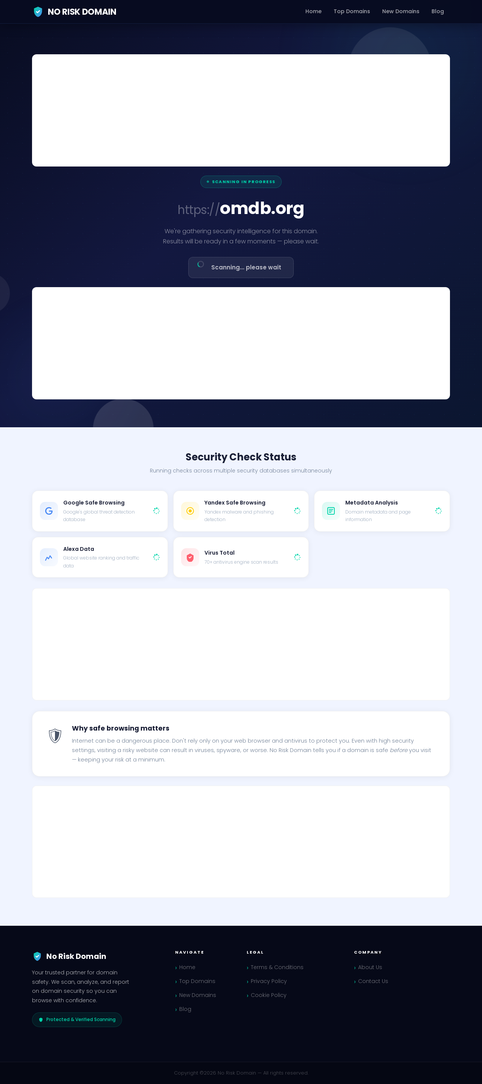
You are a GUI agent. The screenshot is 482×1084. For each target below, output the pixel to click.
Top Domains (352, 11)
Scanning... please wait (238, 265)
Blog (438, 11)
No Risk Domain (74, 12)
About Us (370, 967)
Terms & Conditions (277, 967)
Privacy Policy (269, 981)
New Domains (400, 11)
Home (313, 11)
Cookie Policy (269, 995)
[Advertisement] (241, 110)
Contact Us (373, 981)
